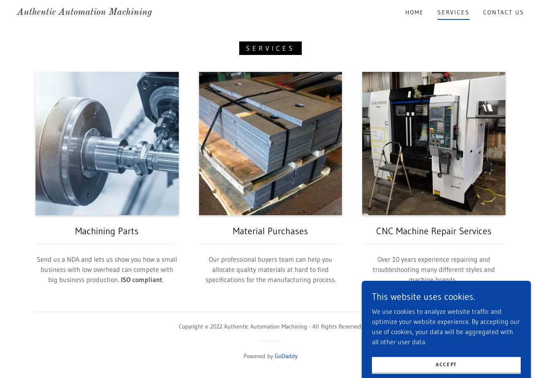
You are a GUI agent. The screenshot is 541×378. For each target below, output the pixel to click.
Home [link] (414, 12)
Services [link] (453, 12)
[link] (84, 12)
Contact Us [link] (503, 12)
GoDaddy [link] (286, 356)
